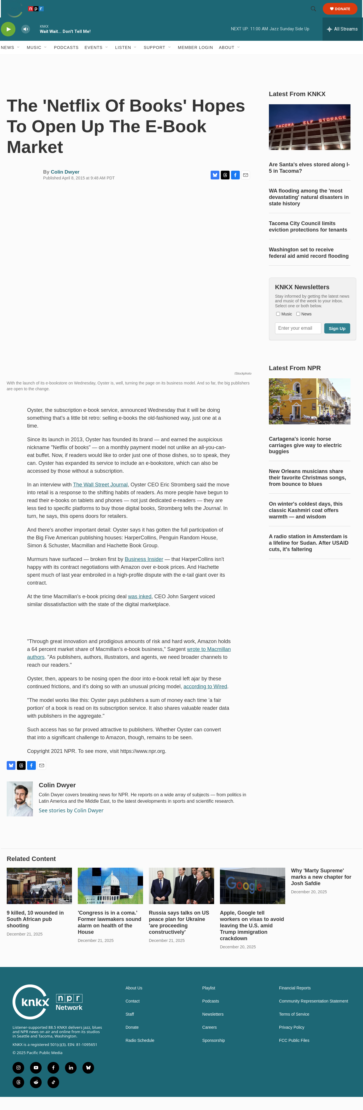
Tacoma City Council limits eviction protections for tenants (308, 240)
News (7, 60)
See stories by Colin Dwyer (71, 823)
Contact (133, 1014)
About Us (134, 1001)
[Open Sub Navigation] (18, 60)
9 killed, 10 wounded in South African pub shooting (35, 932)
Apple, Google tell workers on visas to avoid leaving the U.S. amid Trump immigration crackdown (252, 938)
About (227, 60)
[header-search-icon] (316, 15)
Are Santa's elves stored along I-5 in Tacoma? (309, 181)
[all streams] (342, 42)
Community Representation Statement (313, 1014)
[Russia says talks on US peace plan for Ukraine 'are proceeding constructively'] (181, 899)
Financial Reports (295, 1001)
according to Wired (205, 700)
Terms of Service (294, 1027)
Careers (209, 1040)
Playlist (208, 1001)
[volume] (26, 42)
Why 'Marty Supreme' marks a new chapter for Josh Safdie (321, 890)
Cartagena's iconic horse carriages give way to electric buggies (305, 458)
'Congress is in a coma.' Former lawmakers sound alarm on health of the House (109, 935)
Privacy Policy (291, 1040)
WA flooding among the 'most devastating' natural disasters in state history (309, 210)
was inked (139, 610)
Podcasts (66, 60)
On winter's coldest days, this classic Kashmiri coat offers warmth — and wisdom (306, 523)
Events (93, 60)
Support (154, 60)
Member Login (195, 60)
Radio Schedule (140, 1053)
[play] (8, 42)
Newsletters (212, 1027)
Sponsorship (213, 1053)
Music (34, 60)
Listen (123, 60)
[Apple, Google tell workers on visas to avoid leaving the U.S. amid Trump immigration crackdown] (252, 899)
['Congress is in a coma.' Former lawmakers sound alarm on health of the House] (110, 899)
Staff (130, 1027)
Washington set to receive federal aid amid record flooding (309, 266)
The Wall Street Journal (100, 498)
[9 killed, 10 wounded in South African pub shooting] (39, 899)
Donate (346, 15)
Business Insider (144, 572)
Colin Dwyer (65, 185)
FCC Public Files (294, 1053)
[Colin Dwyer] (20, 812)
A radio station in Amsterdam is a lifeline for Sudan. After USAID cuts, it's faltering (308, 556)
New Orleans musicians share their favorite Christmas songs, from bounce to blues (307, 490)
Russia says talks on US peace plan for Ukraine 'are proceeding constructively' (179, 935)
